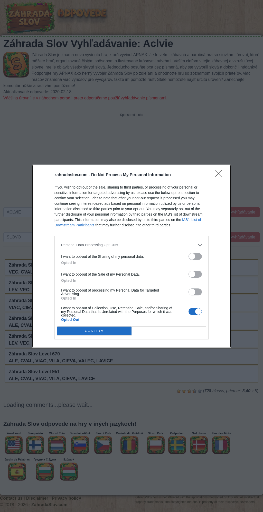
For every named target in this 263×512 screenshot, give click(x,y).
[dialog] (131, 256)
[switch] (195, 256)
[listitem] (131, 245)
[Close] (220, 175)
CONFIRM (94, 330)
